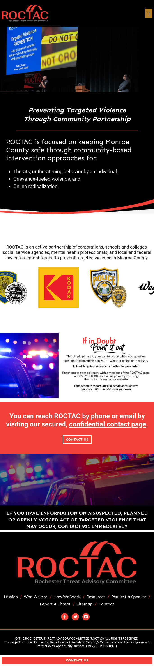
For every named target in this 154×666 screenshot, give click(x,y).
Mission (11, 597)
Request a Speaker (128, 597)
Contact (106, 604)
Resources (96, 597)
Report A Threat (55, 604)
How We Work (66, 597)
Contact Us (77, 439)
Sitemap (84, 604)
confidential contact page (107, 424)
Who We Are (35, 597)
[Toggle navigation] (148, 13)
